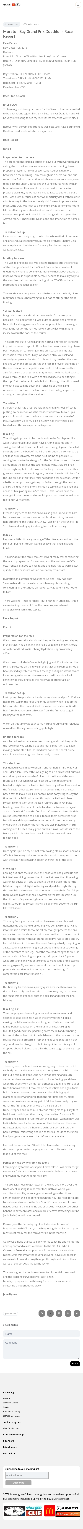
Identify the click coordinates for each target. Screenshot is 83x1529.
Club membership (13, 1434)
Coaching (8, 1392)
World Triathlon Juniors (11, 1428)
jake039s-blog (10, 1314)
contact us (9, 1453)
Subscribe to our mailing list (22, 1469)
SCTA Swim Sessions (10, 1403)
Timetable (6, 1398)
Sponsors (8, 1440)
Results (5, 1407)
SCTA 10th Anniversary (11, 1411)
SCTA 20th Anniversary (11, 1416)
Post (75, 1364)
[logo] (11, 4)
